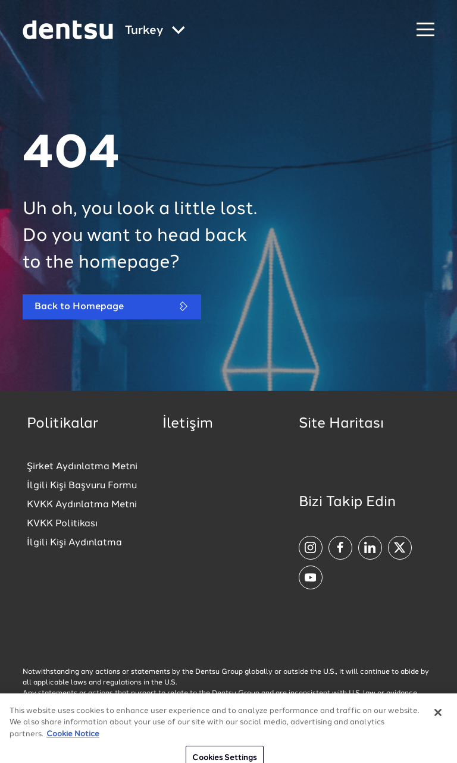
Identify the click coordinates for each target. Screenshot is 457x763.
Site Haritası (341, 424)
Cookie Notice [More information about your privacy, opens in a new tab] (72, 742)
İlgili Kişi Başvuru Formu (82, 486)
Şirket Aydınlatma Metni (82, 467)
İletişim (187, 424)
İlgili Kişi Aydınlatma (74, 543)
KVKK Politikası (62, 524)
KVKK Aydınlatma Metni (82, 505)
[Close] (438, 721)
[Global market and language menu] (155, 31)
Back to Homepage (112, 307)
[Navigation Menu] (425, 30)
